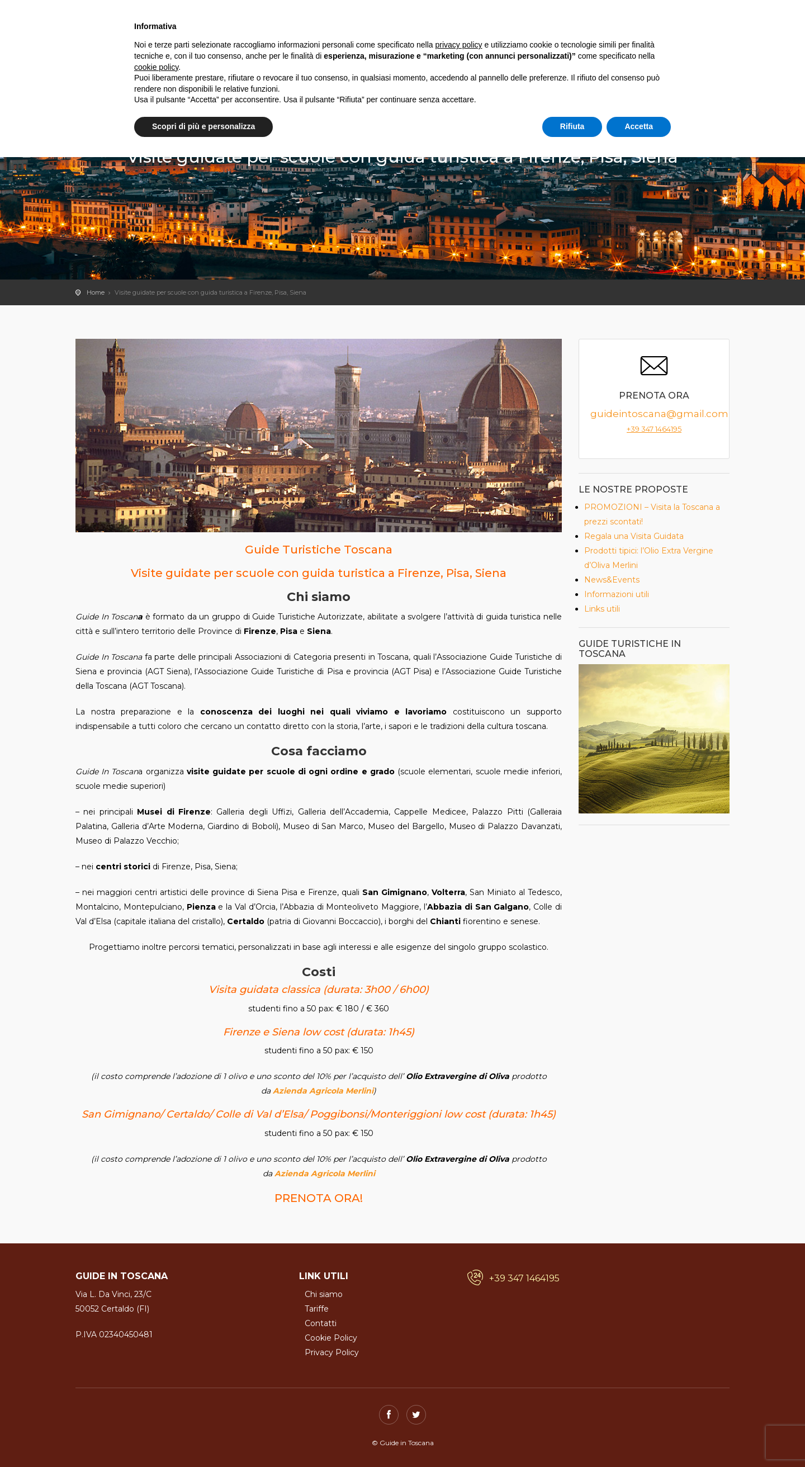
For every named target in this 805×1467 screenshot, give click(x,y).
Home (96, 292)
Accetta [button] (638, 126)
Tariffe (317, 1309)
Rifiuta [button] (572, 126)
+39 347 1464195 (654, 428)
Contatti (321, 1323)
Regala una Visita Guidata (634, 536)
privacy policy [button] (458, 44)
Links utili (602, 609)
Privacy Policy (332, 1352)
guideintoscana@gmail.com (659, 413)
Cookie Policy (331, 1338)
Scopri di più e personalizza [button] (203, 126)
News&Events (612, 580)
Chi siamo (324, 1294)
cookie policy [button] (156, 67)
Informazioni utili (616, 594)
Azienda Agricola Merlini (323, 1091)
